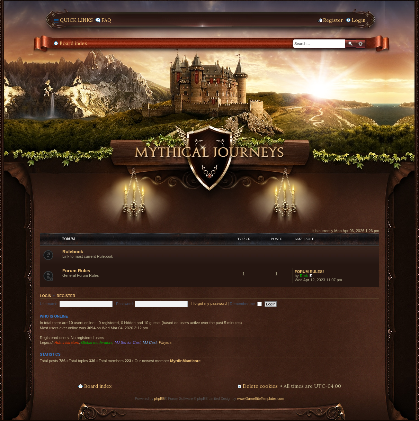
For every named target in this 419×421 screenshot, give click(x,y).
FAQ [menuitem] (106, 20)
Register (66, 296)
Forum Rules (76, 270)
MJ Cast (150, 342)
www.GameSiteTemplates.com (260, 399)
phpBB (159, 399)
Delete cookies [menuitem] (260, 386)
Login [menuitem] (358, 20)
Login (45, 296)
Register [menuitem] (333, 20)
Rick (304, 276)
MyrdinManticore (185, 361)
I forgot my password (208, 304)
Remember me (246, 304)
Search (350, 43)
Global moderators (97, 342)
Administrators (67, 342)
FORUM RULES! (309, 271)
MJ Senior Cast (128, 342)
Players (165, 342)
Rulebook (72, 251)
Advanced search (360, 43)
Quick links (76, 20)
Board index (73, 43)
